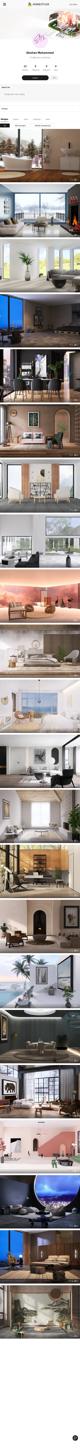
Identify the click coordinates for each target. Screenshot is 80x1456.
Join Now (73, 4)
